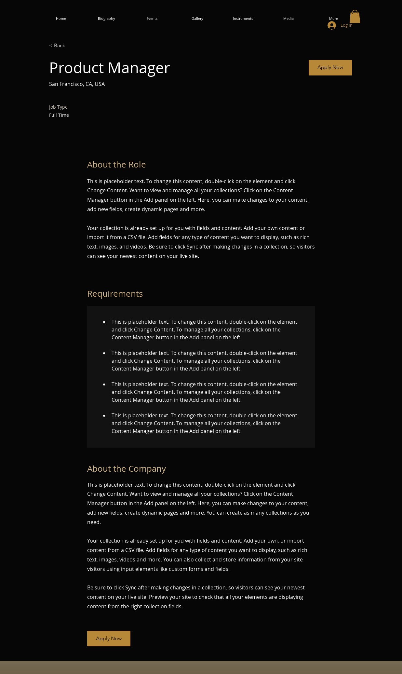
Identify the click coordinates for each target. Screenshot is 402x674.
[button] (354, 16)
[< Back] (72, 45)
